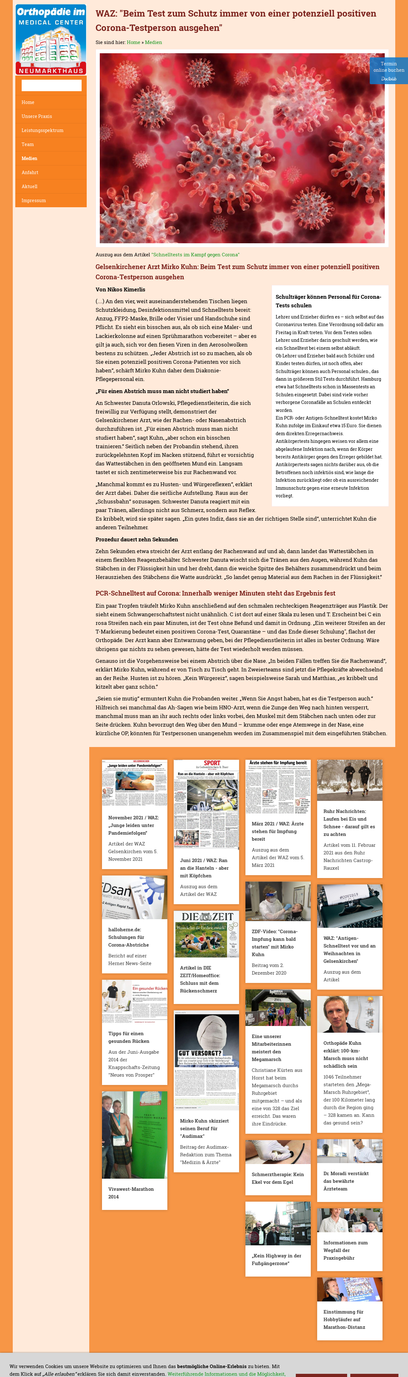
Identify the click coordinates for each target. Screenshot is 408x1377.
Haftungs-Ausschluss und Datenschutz (110, 1366)
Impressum (30, 1366)
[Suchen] (52, 85)
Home (133, 42)
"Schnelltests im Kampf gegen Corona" (195, 254)
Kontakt (56, 1366)
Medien (153, 42)
